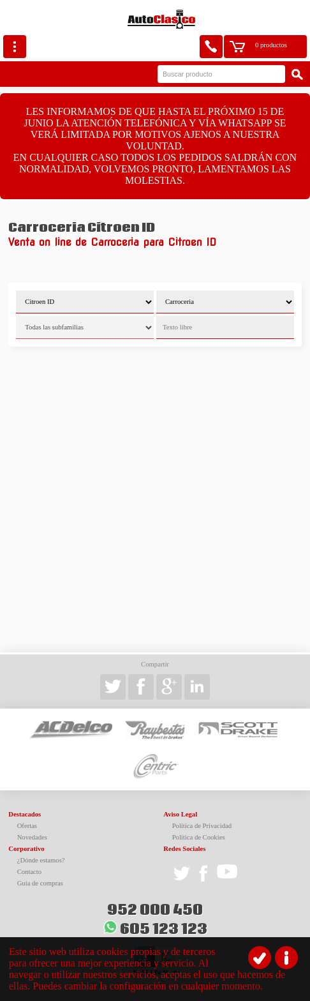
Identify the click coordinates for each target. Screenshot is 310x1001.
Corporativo (26, 848)
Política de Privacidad (202, 825)
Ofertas (27, 825)
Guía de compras (40, 883)
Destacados (24, 814)
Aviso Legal (180, 814)
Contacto (29, 871)
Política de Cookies (198, 837)
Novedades (32, 837)
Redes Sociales (184, 848)
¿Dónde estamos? (41, 860)
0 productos (271, 45)
